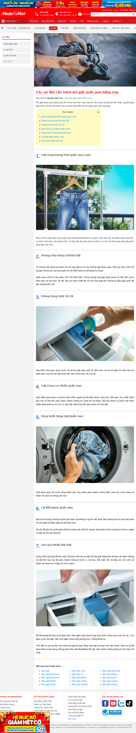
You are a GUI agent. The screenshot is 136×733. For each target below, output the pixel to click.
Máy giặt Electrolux (50, 677)
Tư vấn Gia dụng (10, 67)
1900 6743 (48, 707)
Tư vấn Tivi (7, 50)
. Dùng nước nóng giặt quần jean (55, 133)
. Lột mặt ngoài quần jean (51, 137)
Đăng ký (132, 10)
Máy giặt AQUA (48, 681)
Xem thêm (72, 719)
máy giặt (104, 241)
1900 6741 (38, 707)
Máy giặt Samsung (111, 671)
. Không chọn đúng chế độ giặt (54, 120)
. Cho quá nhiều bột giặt (51, 141)
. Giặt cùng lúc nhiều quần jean (54, 129)
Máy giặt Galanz (110, 684)
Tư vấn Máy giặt (10, 61)
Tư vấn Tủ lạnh (9, 55)
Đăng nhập (124, 10)
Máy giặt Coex (78, 671)
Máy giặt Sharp (48, 684)
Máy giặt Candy (79, 681)
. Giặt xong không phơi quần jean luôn (57, 117)
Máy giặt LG (77, 674)
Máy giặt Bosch (109, 677)
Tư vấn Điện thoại (10, 73)
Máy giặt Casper (110, 681)
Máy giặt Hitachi (110, 674)
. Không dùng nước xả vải (51, 125)
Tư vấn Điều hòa (10, 44)
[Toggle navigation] (13, 21)
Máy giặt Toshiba (80, 684)
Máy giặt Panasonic (50, 674)
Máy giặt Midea (79, 677)
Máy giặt (45, 671)
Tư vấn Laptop (9, 79)
